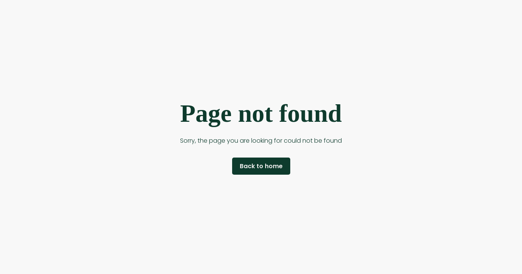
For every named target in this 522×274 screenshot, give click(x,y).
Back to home (261, 166)
